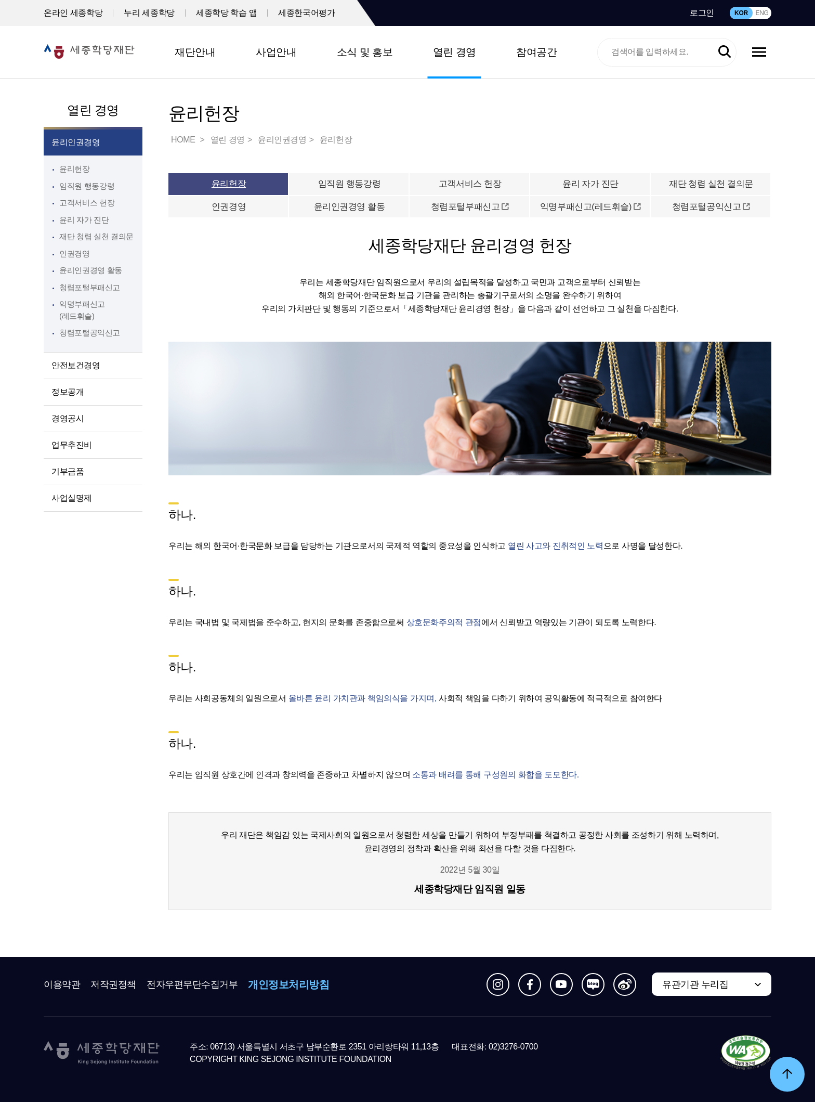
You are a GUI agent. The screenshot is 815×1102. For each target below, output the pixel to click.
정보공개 (67, 391)
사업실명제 (71, 498)
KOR (741, 13)
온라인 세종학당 (73, 12)
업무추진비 (71, 444)
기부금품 (67, 471)
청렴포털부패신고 (470, 207)
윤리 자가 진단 (84, 219)
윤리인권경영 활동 (90, 270)
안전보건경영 (75, 365)
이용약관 (62, 984)
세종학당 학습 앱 (226, 12)
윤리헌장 (74, 168)
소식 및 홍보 (365, 52)
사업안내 (276, 52)
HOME (184, 139)
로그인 (702, 12)
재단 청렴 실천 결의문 (96, 236)
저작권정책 (113, 984)
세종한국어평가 (306, 12)
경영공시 (67, 418)
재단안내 (195, 52)
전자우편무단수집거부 (192, 984)
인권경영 (74, 253)
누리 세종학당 (149, 12)
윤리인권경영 (75, 142)
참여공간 (536, 52)
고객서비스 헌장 (86, 202)
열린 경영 (454, 52)
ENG (761, 13)
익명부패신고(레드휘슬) (590, 207)
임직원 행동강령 (86, 185)
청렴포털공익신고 (711, 207)
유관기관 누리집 (695, 984)
